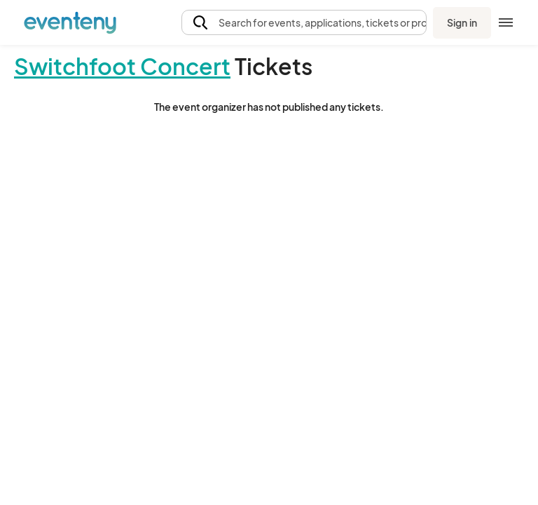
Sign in (462, 22)
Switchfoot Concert (122, 66)
